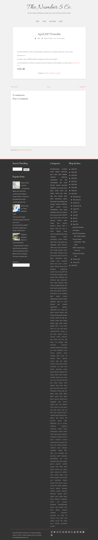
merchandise (54, 431)
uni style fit (62, 515)
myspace (68, 532)
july (51, 256)
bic (56, 342)
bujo (66, 242)
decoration (64, 247)
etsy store (64, 377)
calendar (59, 353)
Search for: (16, 262)
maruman (53, 234)
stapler (58, 491)
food (54, 388)
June (74, 215)
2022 (72, 178)
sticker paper (63, 496)
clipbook (64, 358)
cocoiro (52, 361)
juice (63, 410)
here (24, 55)
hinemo (65, 402)
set (60, 318)
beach (52, 342)
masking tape (63, 201)
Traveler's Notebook (61, 204)
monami (52, 261)
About (61, 21)
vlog (57, 518)
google (61, 532)
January (75, 262)
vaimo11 (52, 518)
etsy (51, 250)
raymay (65, 315)
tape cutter (59, 323)
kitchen (52, 418)
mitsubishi (53, 437)
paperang (53, 456)
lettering (52, 220)
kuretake (64, 293)
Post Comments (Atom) (25, 150)
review (52, 172)
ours (56, 453)
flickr (58, 532)
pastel (65, 210)
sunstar (52, 272)
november (64, 261)
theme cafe (54, 507)
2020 (63, 226)
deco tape (57, 247)
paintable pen (62, 453)
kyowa (60, 421)
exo (55, 380)
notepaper (53, 450)
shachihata (58, 480)
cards (57, 356)
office (51, 453)
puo (61, 469)
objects (57, 172)
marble (65, 299)
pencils (57, 312)
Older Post (82, 87)
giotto (61, 393)
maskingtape (54, 182)
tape (55, 201)
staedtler (64, 485)
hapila (55, 253)
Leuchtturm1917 (54, 331)
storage (52, 204)
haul (58, 201)
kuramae (52, 421)
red (60, 472)
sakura (65, 199)
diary (55, 196)
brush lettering (59, 277)
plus (62, 234)
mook (58, 302)
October (75, 203)
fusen (65, 188)
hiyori (56, 404)
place (61, 461)
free (66, 180)
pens (51, 174)
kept (57, 415)
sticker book (59, 320)
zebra (51, 199)
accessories (58, 199)
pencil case (53, 264)
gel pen (65, 391)
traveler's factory (55, 226)
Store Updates (62, 174)
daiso (55, 174)
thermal (61, 507)
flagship (52, 385)
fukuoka (59, 391)
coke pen (59, 361)
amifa (65, 274)
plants (52, 464)
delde (51, 372)
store (51, 201)
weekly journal (54, 521)
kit (51, 293)
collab (65, 361)
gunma (52, 399)
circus (58, 358)
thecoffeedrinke (62, 504)
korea (58, 212)
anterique (64, 337)
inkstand (64, 404)
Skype (84, 532)
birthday (60, 342)
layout (65, 231)
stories (60, 239)
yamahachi (64, 523)
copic (57, 364)
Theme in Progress (22, 535)
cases (62, 356)
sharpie (65, 480)
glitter (65, 393)
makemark (53, 429)
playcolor (58, 464)
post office (59, 467)
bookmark (53, 345)
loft (64, 256)
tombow (65, 223)
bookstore (64, 345)
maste (65, 429)
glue (66, 218)
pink (66, 312)
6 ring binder (60, 242)
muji (61, 210)
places (65, 461)
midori (57, 193)
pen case (61, 310)
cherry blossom (62, 245)
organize (64, 307)
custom (52, 285)
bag (66, 339)
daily (62, 366)
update (52, 326)
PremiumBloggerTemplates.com (20, 537)
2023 (56, 326)
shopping (53, 269)
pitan (57, 461)
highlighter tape (55, 402)
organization (53, 307)
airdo (55, 334)
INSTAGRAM (52, 21)
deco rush (61, 218)
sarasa (62, 266)
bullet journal (55, 207)
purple (61, 315)
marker (60, 429)
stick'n (65, 494)
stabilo (59, 485)
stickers (58, 185)
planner (60, 196)
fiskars (61, 383)
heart (65, 399)
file (60, 228)
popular (52, 467)
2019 (51, 242)
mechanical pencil (61, 258)
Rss (55, 534)
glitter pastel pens (56, 396)
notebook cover (55, 448)
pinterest (71, 532)
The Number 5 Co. (49, 7)
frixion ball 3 (63, 388)
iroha (51, 407)
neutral (52, 442)
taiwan (65, 239)
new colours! (60, 442)
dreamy (58, 377)
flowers (61, 250)
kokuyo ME (63, 418)
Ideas (65, 329)
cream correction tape (60, 283)
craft (51, 283)
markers (59, 220)
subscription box (56, 180)
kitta (57, 418)
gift (61, 288)
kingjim (59, 231)
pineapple (53, 461)
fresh (57, 388)
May (74, 218)
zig (61, 272)
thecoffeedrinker (54, 169)
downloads (52, 73)
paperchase (53, 310)
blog (66, 342)
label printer (55, 296)
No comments (61, 38)
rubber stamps (54, 266)
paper (65, 220)
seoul (57, 318)
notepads (64, 448)
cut (58, 366)
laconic (65, 296)
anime (58, 337)
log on (60, 423)
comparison (63, 280)
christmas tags (54, 280)
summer (64, 502)
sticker (60, 215)
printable (58, 73)
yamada (57, 523)
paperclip (58, 234)
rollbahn (65, 472)
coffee (46, 73)
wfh (61, 521)
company (52, 364)
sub (58, 502)
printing (56, 315)
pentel (57, 190)
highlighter (53, 188)
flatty (57, 385)
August (75, 209)
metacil (61, 431)
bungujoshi (60, 350)
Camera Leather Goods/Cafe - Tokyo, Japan (79, 242)
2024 (72, 172)
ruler (66, 475)
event (51, 380)
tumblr (74, 532)
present (57, 469)
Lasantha (39, 535)
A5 (66, 272)
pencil (52, 215)
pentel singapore (62, 456)
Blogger (39, 533)
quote (52, 472)
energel (57, 285)
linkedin (65, 532)
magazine (64, 426)
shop (65, 234)
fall (63, 380)
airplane (60, 334)
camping (52, 356)
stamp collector (55, 488)
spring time (53, 485)
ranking (57, 472)
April (74, 221)
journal (65, 207)
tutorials (52, 185)
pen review (60, 188)
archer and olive (59, 339)
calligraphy (53, 245)
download (64, 185)
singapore (53, 237)
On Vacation (76, 230)
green (65, 396)
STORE (44, 21)
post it (60, 264)
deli (66, 372)
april (51, 339)
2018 (63, 215)
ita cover (60, 407)
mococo (65, 437)
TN (51, 274)
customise (53, 366)
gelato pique (54, 393)
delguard (62, 372)
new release (63, 212)
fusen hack (57, 288)
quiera (65, 469)
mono (52, 439)
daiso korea (53, 218)
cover (60, 364)
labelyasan (53, 423)
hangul (62, 399)
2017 (63, 272)
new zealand (57, 445)
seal (51, 480)
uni (58, 272)
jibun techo (57, 410)
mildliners (53, 302)
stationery (64, 177)
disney (61, 375)
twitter (55, 532)
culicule (65, 364)
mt (62, 302)
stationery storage (56, 494)
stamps (52, 320)
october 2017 (62, 450)
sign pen (64, 318)
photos (62, 312)
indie (65, 253)
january (59, 291)
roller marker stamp (56, 475)
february (62, 285)
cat (66, 356)
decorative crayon (61, 369)
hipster (52, 404)
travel (65, 182)
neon (58, 261)
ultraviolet (53, 515)
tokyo (65, 196)
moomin (64, 439)
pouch (65, 264)
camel (65, 353)
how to (65, 228)
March (74, 224)
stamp (56, 215)
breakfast (53, 348)
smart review (59, 483)
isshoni (56, 407)
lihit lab (60, 256)
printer (52, 315)
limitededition (54, 210)
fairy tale (59, 380)
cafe (66, 277)
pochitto (65, 464)
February (75, 259)
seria (65, 266)
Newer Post (14, 87)
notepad (64, 304)
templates (53, 504)
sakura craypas (54, 477)
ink (60, 404)
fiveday (56, 250)
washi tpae (63, 518)
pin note (63, 458)
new (56, 442)
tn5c (66, 507)
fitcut (65, 383)
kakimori (64, 291)
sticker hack (55, 223)
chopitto (52, 358)
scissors (52, 318)
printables (53, 212)
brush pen (63, 190)
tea (56, 272)
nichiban (64, 445)
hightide (65, 288)
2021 (55, 242)
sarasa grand (63, 477)
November (76, 200)
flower (61, 385)
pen (61, 182)
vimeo (81, 532)
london (61, 299)
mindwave (64, 434)
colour (56, 228)
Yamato (62, 331)
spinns (65, 483)
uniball (65, 323)
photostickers (54, 458)
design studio (54, 375)
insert (52, 231)
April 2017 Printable (49, 33)
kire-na (65, 415)
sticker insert (54, 496)
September (76, 206)
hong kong (53, 291)
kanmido (59, 412)
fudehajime (53, 391)
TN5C (38, 38)
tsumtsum (64, 513)
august (52, 277)
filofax (55, 383)
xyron (51, 523)
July (74, 212)
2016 (72, 265)
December (76, 197)
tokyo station (55, 510)
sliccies (52, 483)
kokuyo (52, 193)
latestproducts (54, 299)
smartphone (63, 269)
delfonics (56, 372)
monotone (58, 439)
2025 (72, 169)
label (65, 421)
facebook (52, 532)
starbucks (64, 491)
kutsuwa (55, 256)
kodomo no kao (57, 293)
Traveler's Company (58, 274)
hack (51, 253)
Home (37, 21)
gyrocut (57, 399)
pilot (61, 193)
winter (65, 521)
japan (51, 190)
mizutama (59, 437)
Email (52, 534)
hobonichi (61, 253)
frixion (65, 250)
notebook (53, 177)
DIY (66, 215)
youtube (52, 526)
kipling (61, 415)
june (55, 412)
